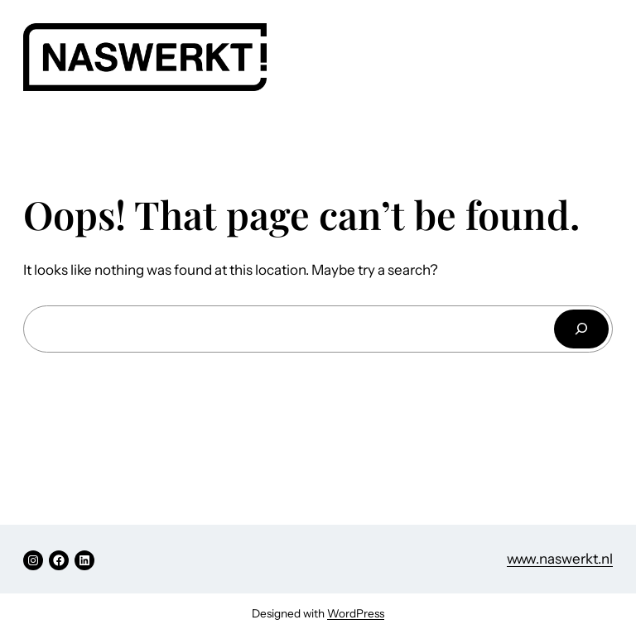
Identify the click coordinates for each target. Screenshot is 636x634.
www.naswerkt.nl (560, 558)
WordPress (355, 613)
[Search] (581, 329)
